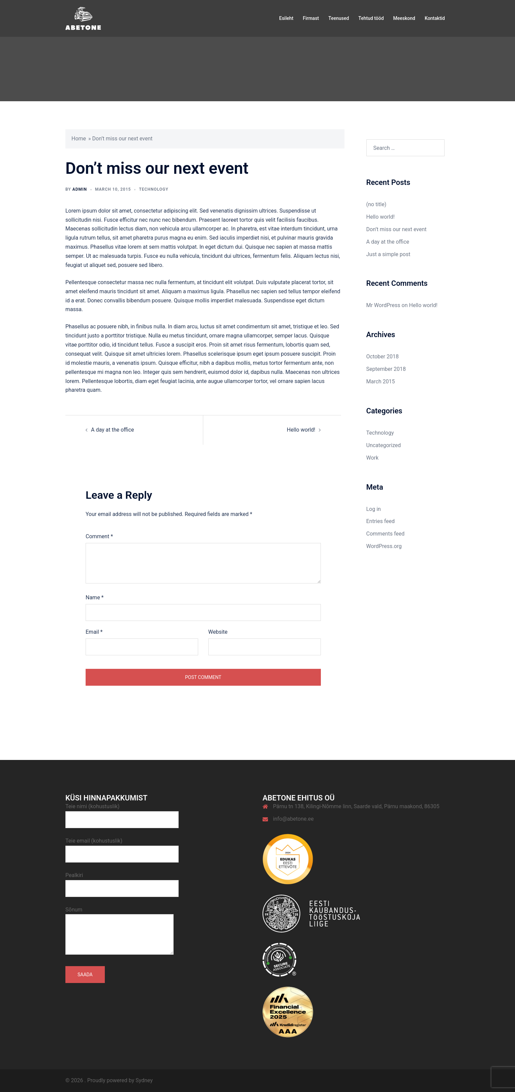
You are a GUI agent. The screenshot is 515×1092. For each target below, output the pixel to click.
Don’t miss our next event (396, 229)
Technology (153, 189)
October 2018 (382, 356)
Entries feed (380, 521)
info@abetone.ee (293, 819)
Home (78, 138)
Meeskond (404, 18)
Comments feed (385, 533)
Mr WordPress (383, 305)
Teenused (338, 18)
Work (372, 458)
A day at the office (112, 430)
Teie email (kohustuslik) (122, 847)
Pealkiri (122, 882)
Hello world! (301, 430)
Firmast (311, 18)
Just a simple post (388, 254)
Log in (373, 509)
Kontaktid (435, 18)
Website (218, 632)
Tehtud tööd (371, 18)
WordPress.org (384, 546)
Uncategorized (383, 445)
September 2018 (386, 369)
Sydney (144, 1080)
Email (94, 632)
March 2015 (380, 381)
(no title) (376, 204)
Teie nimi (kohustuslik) (122, 813)
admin (79, 189)
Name (95, 597)
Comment (99, 536)
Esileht (286, 18)
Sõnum (119, 931)
